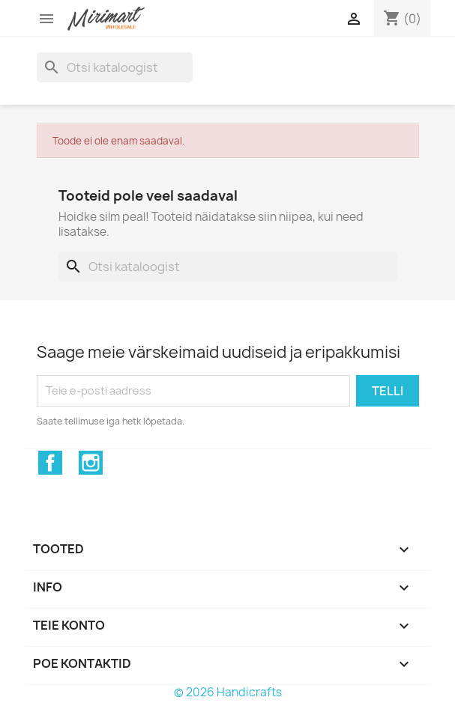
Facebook (50, 463)
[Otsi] (115, 67)
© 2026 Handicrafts (228, 692)
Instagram (91, 463)
